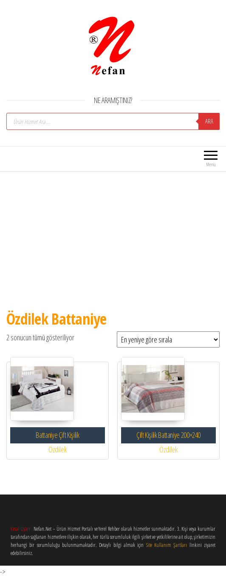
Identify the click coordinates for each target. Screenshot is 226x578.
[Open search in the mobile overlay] (113, 121)
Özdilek (57, 449)
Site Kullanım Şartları (166, 545)
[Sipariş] (168, 339)
